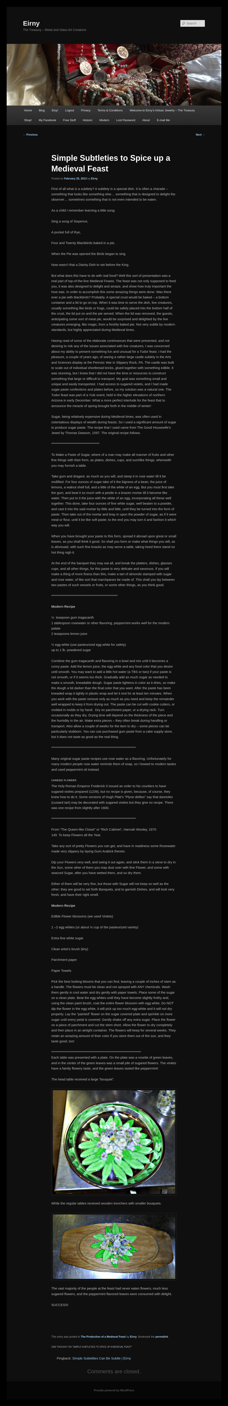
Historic (87, 120)
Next (200, 134)
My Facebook (47, 120)
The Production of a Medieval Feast (103, 1336)
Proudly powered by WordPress (114, 1390)
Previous (30, 134)
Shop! (28, 120)
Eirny (31, 23)
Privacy (86, 110)
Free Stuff (69, 120)
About (146, 120)
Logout (69, 110)
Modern (104, 120)
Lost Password (125, 120)
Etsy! (55, 110)
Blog (42, 110)
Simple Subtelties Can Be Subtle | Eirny (101, 1358)
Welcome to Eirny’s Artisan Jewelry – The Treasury (162, 110)
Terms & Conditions (110, 110)
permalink (161, 1336)
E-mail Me (163, 120)
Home (28, 110)
